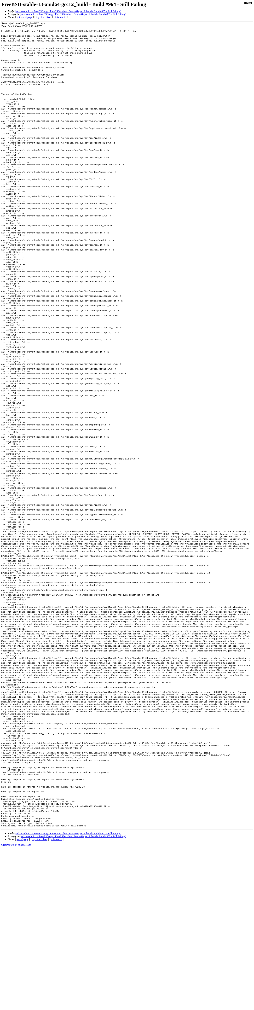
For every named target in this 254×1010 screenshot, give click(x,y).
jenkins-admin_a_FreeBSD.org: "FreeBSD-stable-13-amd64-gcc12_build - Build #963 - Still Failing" (73, 14)
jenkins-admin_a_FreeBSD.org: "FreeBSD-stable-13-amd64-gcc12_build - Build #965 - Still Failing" (68, 11)
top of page (22, 998)
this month (60, 17)
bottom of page (24, 17)
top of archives (43, 17)
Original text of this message (16, 1004)
